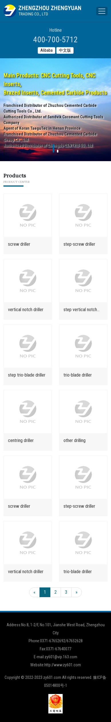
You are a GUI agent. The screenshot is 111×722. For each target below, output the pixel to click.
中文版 (65, 50)
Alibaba (46, 50)
